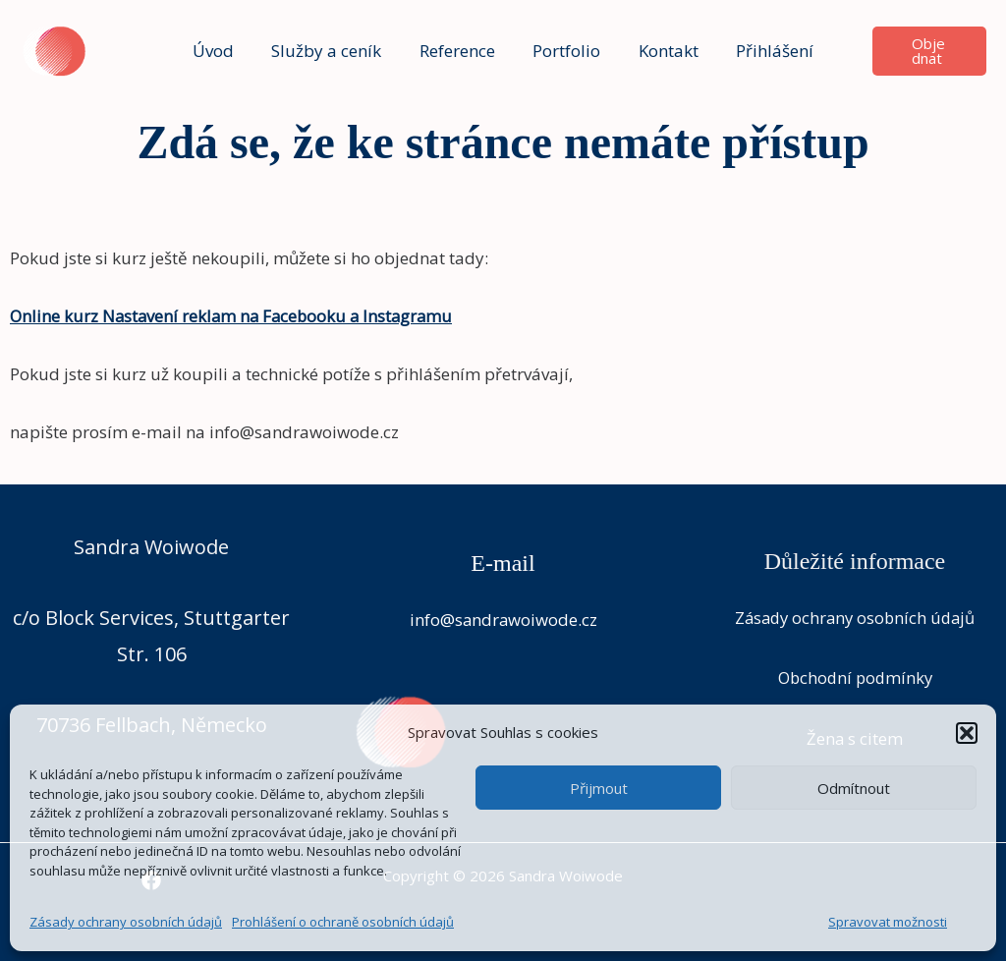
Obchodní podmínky (855, 677)
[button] (967, 733)
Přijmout (599, 788)
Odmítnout (853, 788)
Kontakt (662, 50)
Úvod (224, 50)
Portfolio (564, 50)
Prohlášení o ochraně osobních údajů (343, 922)
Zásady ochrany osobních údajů (125, 922)
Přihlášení (764, 50)
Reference (459, 50)
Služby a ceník (333, 50)
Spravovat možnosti (887, 922)
